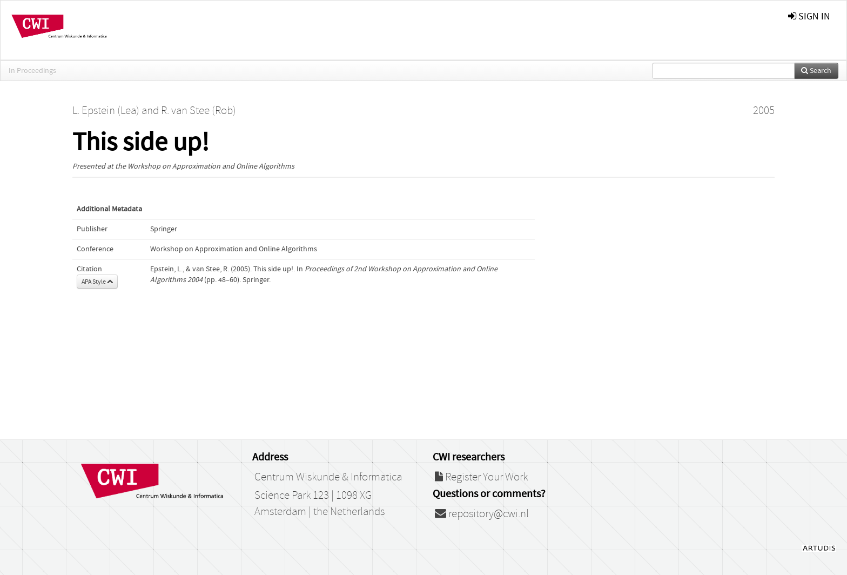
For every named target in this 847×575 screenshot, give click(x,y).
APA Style (97, 281)
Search (816, 70)
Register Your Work (481, 477)
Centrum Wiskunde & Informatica (328, 477)
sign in (809, 16)
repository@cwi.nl (482, 513)
